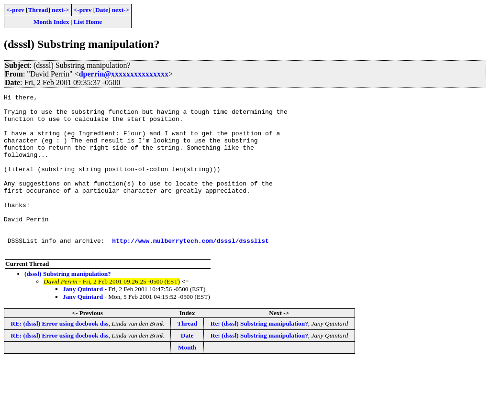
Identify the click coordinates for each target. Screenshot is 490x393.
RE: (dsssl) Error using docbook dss (59, 355)
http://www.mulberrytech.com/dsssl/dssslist (190, 270)
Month (187, 378)
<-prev (15, 9)
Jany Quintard (83, 320)
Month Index (51, 21)
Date (101, 9)
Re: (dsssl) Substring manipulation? (259, 355)
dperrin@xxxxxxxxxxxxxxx (123, 74)
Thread (38, 9)
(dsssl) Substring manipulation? (67, 305)
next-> (60, 9)
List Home (88, 21)
